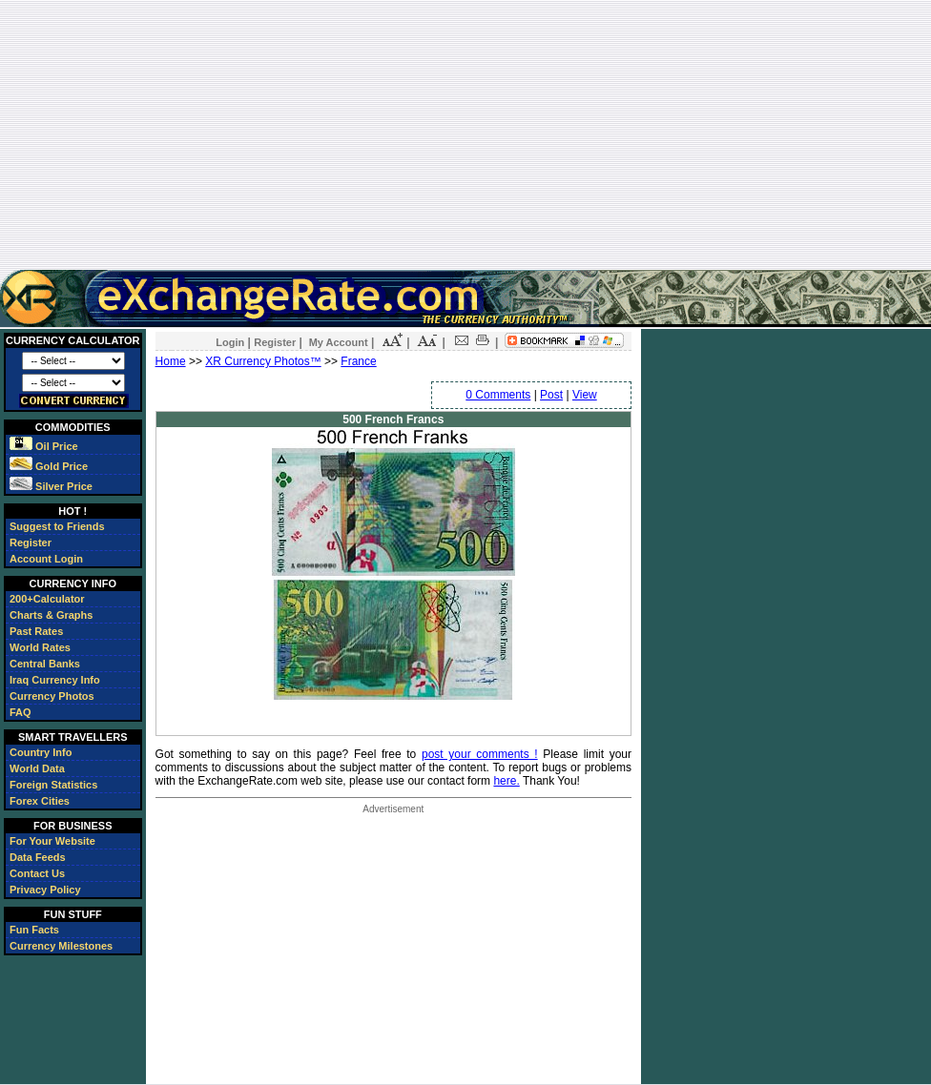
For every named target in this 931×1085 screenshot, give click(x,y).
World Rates (40, 647)
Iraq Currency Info (55, 680)
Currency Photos (52, 696)
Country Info (41, 752)
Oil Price (44, 446)
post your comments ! (480, 754)
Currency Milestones (61, 946)
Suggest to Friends (57, 526)
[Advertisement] (465, 134)
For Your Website (52, 841)
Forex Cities (40, 801)
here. (506, 781)
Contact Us (37, 873)
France (358, 361)
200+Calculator (47, 598)
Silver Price (51, 486)
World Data (37, 768)
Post (551, 394)
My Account (338, 342)
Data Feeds (38, 857)
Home (170, 361)
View (584, 394)
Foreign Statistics (53, 784)
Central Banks (45, 663)
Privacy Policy (45, 889)
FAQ (20, 712)
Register (31, 542)
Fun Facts (34, 929)
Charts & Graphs (51, 615)
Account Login (46, 558)
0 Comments (498, 394)
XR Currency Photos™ (263, 361)
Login (230, 342)
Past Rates (36, 631)
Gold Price (49, 466)
